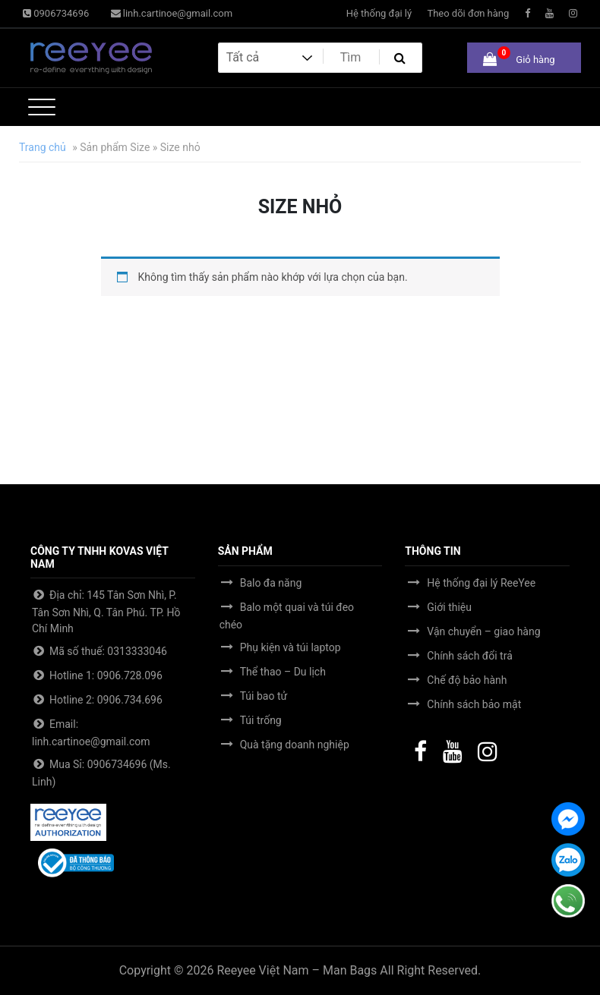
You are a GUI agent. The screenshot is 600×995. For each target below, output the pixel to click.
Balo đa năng (271, 583)
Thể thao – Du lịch (283, 672)
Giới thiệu (449, 607)
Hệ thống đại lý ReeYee (481, 583)
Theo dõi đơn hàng (468, 13)
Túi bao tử (263, 696)
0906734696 (56, 13)
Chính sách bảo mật (474, 704)
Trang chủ (42, 147)
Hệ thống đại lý (379, 13)
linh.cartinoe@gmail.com (172, 13)
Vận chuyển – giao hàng (483, 631)
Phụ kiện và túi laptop (290, 647)
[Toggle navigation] (42, 107)
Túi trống (261, 720)
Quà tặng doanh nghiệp (294, 744)
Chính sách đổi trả (469, 656)
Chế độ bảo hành (467, 680)
